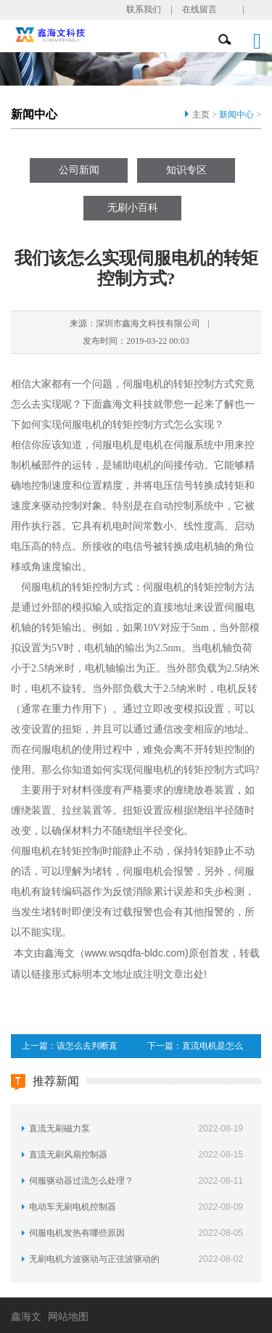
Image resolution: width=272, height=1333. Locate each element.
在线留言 (199, 9)
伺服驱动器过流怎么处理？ (81, 1181)
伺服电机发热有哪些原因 (77, 1233)
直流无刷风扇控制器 (68, 1155)
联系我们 (143, 9)
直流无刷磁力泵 (59, 1128)
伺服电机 (143, 384)
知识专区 (186, 170)
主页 (201, 115)
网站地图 (68, 1316)
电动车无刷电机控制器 (72, 1207)
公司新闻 (79, 170)
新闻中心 (236, 115)
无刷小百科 (132, 207)
